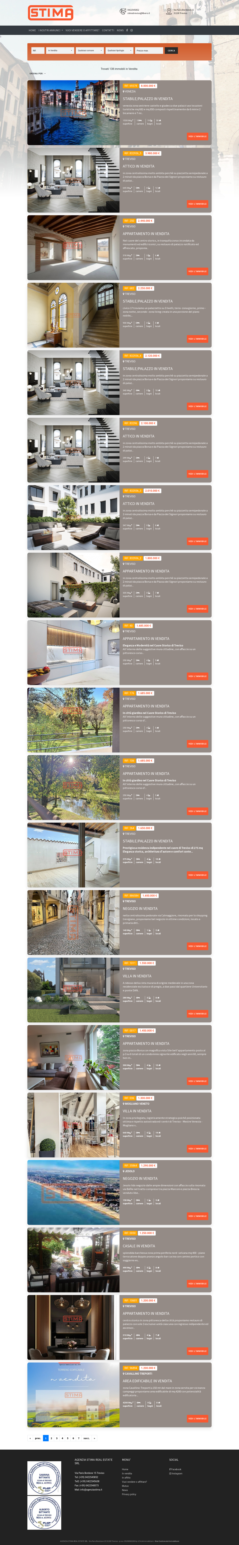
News (120, 30)
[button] (60, 50)
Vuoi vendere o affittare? (82, 30)
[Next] (86, 1438)
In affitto (126, 1477)
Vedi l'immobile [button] (198, 136)
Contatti (108, 30)
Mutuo (125, 1486)
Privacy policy (129, 1494)
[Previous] (30, 1438)
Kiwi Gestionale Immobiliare (167, 1541)
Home (32, 30)
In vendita (127, 1473)
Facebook (175, 1469)
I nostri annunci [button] (50, 30)
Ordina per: (37, 73)
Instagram (175, 1473)
